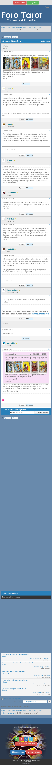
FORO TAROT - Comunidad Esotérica (13, 28)
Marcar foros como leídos (26, 744)
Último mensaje (34, 658)
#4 (49, 166)
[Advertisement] (26, 506)
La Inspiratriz (46, 658)
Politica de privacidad (26, 757)
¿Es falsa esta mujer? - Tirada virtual (14, 688)
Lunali (48, 152)
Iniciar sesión (20, 3)
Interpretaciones (8, 30)
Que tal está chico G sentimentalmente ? (15, 654)
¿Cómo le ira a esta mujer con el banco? (15, 680)
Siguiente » (7, 37)
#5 (49, 198)
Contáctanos (18, 752)
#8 (49, 296)
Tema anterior (8, 410)
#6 (49, 225)
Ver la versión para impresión (12, 698)
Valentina (4, 682)
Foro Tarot (15, 760)
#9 (49, 329)
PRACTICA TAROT (35, 28)
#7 (49, 255)
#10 (49, 349)
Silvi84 (4, 656)
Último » (15, 37)
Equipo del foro (34, 752)
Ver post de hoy (26, 733)
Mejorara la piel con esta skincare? (13, 671)
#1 (49, 52)
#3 (49, 130)
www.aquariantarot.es (40, 314)
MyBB (29, 762)
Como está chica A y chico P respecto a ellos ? (17, 663)
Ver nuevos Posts (26, 730)
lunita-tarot (5, 673)
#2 (49, 94)
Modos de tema (45, 41)
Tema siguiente (20, 410)
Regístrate (32, 3)
